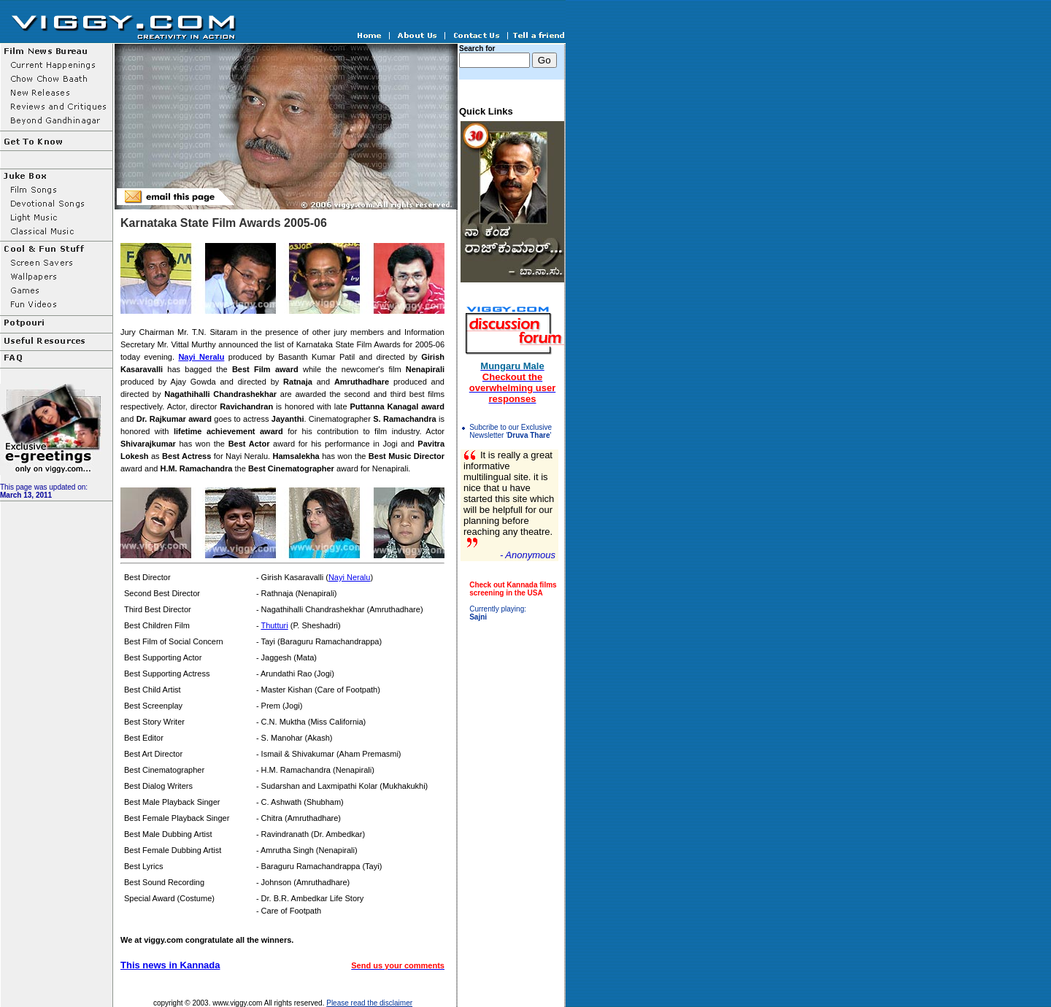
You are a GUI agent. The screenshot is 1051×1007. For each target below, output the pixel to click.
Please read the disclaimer (369, 1003)
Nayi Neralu (201, 356)
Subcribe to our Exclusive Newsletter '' (510, 431)
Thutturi (274, 625)
